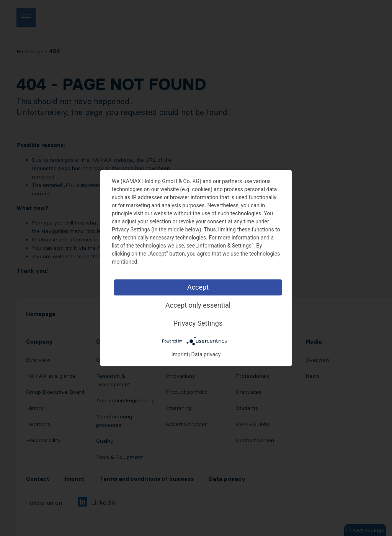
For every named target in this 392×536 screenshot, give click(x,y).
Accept (198, 287)
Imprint (180, 354)
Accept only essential (197, 305)
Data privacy (206, 354)
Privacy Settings (197, 323)
